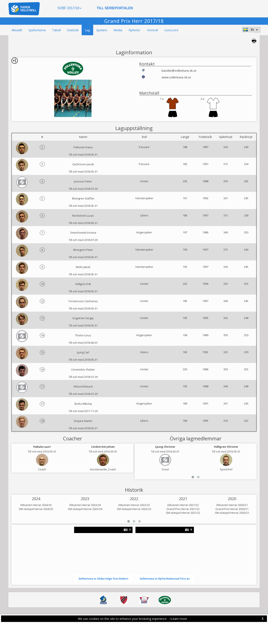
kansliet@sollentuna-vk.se (179, 71)
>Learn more (178, 619)
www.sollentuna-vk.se (176, 77)
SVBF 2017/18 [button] (69, 8)
